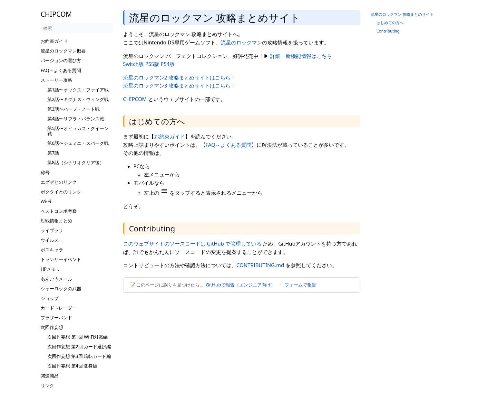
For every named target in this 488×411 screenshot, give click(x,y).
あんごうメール (56, 279)
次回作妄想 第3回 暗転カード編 (79, 356)
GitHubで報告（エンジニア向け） (240, 285)
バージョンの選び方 (61, 60)
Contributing (388, 31)
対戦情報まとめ (56, 221)
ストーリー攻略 (56, 80)
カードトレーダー (59, 308)
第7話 (53, 153)
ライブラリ (52, 230)
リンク (47, 385)
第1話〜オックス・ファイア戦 (78, 90)
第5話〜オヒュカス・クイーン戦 (78, 130)
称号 (45, 172)
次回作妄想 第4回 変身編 (72, 366)
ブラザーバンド (56, 317)
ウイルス (50, 240)
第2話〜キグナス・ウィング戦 (78, 99)
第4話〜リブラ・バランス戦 (75, 119)
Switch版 (133, 64)
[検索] (77, 28)
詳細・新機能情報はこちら (301, 56)
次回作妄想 (52, 327)
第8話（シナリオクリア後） (75, 162)
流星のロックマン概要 (63, 51)
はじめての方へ (390, 22)
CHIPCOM (135, 99)
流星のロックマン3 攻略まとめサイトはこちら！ (179, 85)
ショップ (50, 298)
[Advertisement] (241, 345)
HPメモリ (50, 269)
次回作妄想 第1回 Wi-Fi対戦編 (77, 337)
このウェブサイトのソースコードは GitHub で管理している (192, 243)
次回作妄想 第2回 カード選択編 (79, 346)
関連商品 (50, 376)
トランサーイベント (61, 259)
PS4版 (168, 64)
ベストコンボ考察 (59, 211)
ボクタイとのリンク (61, 192)
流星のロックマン (241, 42)
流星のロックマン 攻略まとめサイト (402, 14)
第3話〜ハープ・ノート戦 (73, 109)
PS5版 (152, 64)
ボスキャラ (52, 250)
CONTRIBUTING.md (260, 265)
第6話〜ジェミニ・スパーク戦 (78, 143)
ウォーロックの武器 (61, 288)
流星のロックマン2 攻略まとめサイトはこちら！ (179, 77)
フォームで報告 (300, 285)
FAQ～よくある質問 (61, 70)
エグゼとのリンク (59, 182)
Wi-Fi (46, 201)
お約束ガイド (54, 41)
